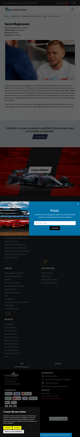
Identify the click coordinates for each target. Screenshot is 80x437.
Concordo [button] (7, 428)
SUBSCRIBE (54, 228)
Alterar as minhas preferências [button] (13, 431)
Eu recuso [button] (17, 428)
